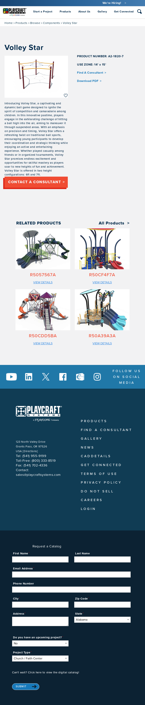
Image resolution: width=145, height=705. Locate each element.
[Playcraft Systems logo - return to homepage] (39, 413)
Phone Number (23, 583)
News (88, 447)
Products (21, 23)
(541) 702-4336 (36, 465)
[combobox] (139, 12)
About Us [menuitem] (84, 11)
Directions (30, 451)
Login (88, 509)
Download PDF (87, 81)
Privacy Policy (101, 482)
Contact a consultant (34, 182)
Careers (92, 500)
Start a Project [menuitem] (42, 11)
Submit (21, 686)
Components (51, 23)
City (16, 598)
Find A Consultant (90, 73)
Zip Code (81, 598)
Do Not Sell (97, 491)
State (78, 613)
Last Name (82, 553)
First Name (20, 553)
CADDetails (96, 456)
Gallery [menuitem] (102, 11)
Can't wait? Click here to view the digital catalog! (45, 672)
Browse (35, 23)
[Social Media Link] (11, 377)
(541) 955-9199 (34, 456)
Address (18, 613)
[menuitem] (15, 11)
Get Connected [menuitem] (124, 11)
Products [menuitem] (65, 11)
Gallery (92, 438)
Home (8, 23)
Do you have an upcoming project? (37, 637)
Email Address (23, 568)
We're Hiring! (112, 3)
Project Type (21, 652)
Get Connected (101, 465)
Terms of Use (99, 474)
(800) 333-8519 (44, 461)
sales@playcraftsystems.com (38, 475)
